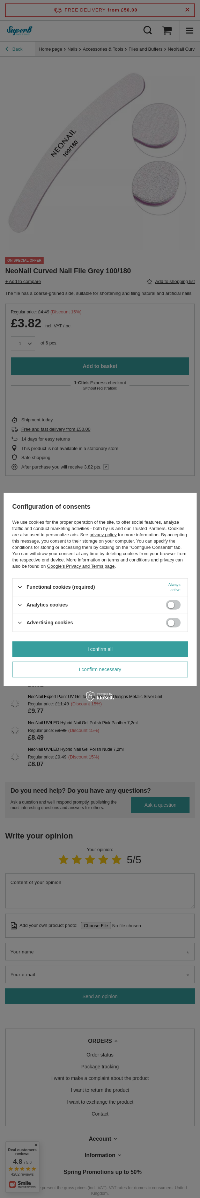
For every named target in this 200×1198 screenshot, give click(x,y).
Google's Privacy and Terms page (81, 565)
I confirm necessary (100, 669)
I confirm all (100, 649)
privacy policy (103, 534)
